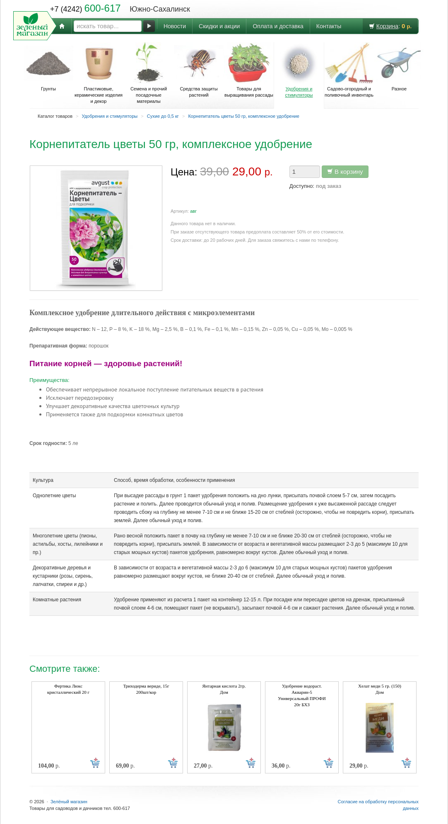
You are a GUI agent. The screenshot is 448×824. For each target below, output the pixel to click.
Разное (399, 66)
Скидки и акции (219, 26)
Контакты (328, 26)
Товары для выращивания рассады (249, 69)
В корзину (345, 171)
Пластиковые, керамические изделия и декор (98, 73)
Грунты (48, 66)
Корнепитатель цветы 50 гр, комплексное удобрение (243, 116)
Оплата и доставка (278, 26)
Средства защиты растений (199, 69)
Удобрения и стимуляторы (299, 69)
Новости (175, 26)
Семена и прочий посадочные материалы (148, 73)
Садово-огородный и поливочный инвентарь (349, 69)
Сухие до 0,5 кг (163, 116)
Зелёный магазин (69, 801)
